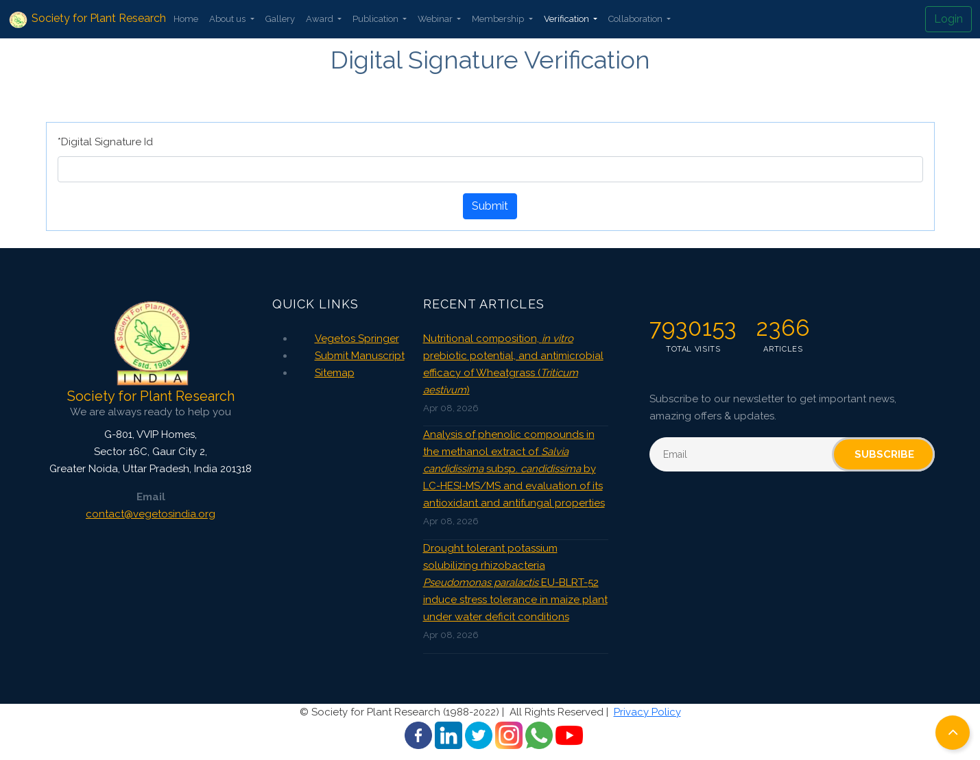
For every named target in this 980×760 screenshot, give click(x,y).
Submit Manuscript (360, 356)
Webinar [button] (436, 19)
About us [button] (228, 19)
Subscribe (884, 454)
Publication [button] (376, 19)
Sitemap (335, 373)
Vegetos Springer (357, 338)
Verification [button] (567, 19)
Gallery (280, 19)
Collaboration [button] (636, 19)
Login (948, 18)
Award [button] (320, 19)
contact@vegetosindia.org (150, 514)
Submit (490, 205)
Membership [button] (499, 19)
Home (186, 19)
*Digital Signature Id (105, 142)
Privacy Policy (647, 712)
